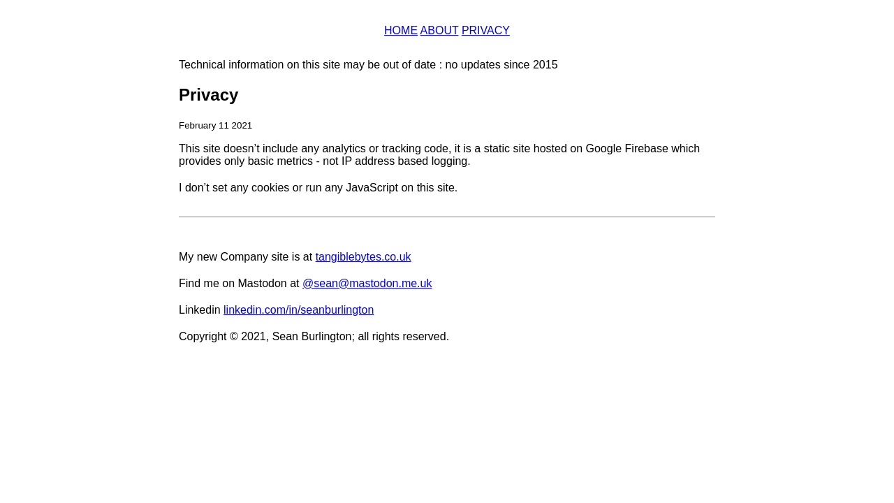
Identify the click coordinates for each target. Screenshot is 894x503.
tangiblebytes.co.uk (363, 257)
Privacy (486, 30)
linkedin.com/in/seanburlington (299, 310)
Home (401, 30)
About (439, 30)
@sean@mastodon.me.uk (367, 283)
